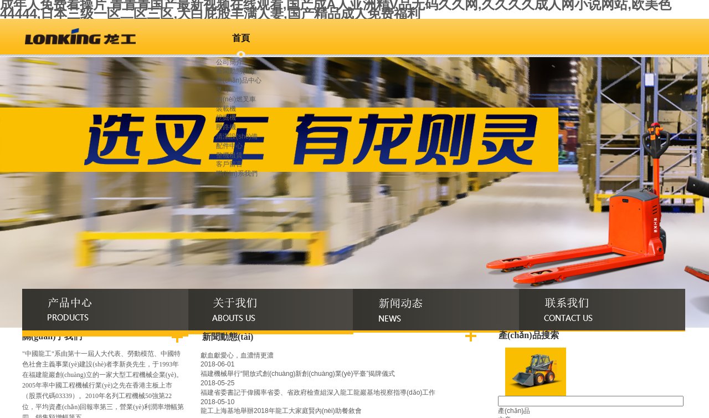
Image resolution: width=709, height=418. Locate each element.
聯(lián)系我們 (237, 173)
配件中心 (229, 146)
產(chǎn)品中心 (238, 80)
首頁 (241, 38)
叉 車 (223, 90)
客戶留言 (229, 164)
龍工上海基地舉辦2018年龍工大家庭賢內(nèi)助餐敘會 (281, 411)
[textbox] (591, 401)
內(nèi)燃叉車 (236, 99)
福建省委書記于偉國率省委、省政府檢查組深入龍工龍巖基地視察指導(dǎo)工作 (318, 392)
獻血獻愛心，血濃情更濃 (237, 355)
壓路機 (226, 127)
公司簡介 (229, 62)
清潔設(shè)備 (237, 136)
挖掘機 (226, 117)
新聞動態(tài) (235, 71)
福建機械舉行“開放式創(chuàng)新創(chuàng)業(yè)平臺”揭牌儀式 (298, 374)
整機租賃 (229, 155)
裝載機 (226, 109)
